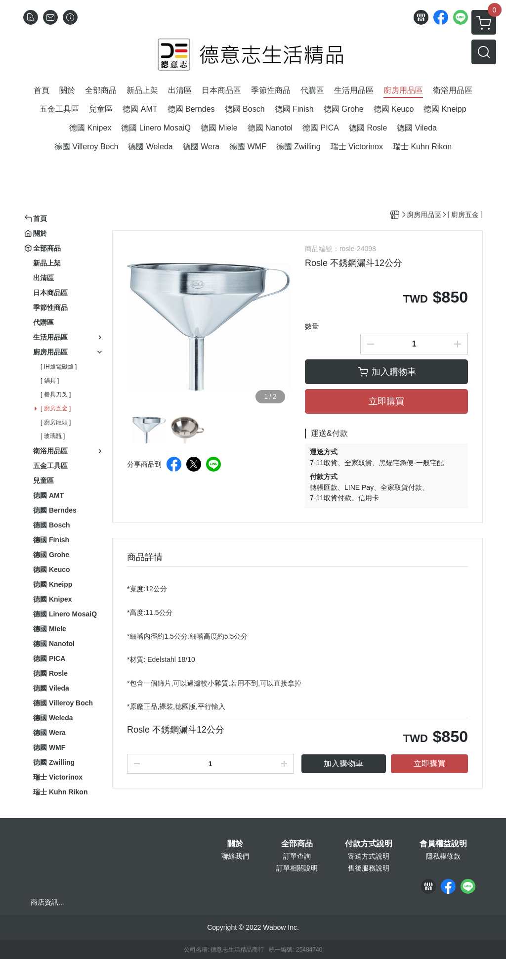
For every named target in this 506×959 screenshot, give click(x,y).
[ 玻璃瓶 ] (53, 436)
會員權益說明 (443, 844)
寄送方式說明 (368, 856)
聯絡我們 (235, 856)
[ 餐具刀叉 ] (56, 394)
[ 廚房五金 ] (56, 408)
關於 (235, 844)
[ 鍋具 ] (50, 380)
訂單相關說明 (297, 868)
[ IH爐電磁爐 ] (59, 366)
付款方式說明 (368, 844)
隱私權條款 (443, 856)
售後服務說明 (368, 868)
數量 (312, 326)
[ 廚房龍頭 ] (56, 422)
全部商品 (297, 844)
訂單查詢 (297, 856)
